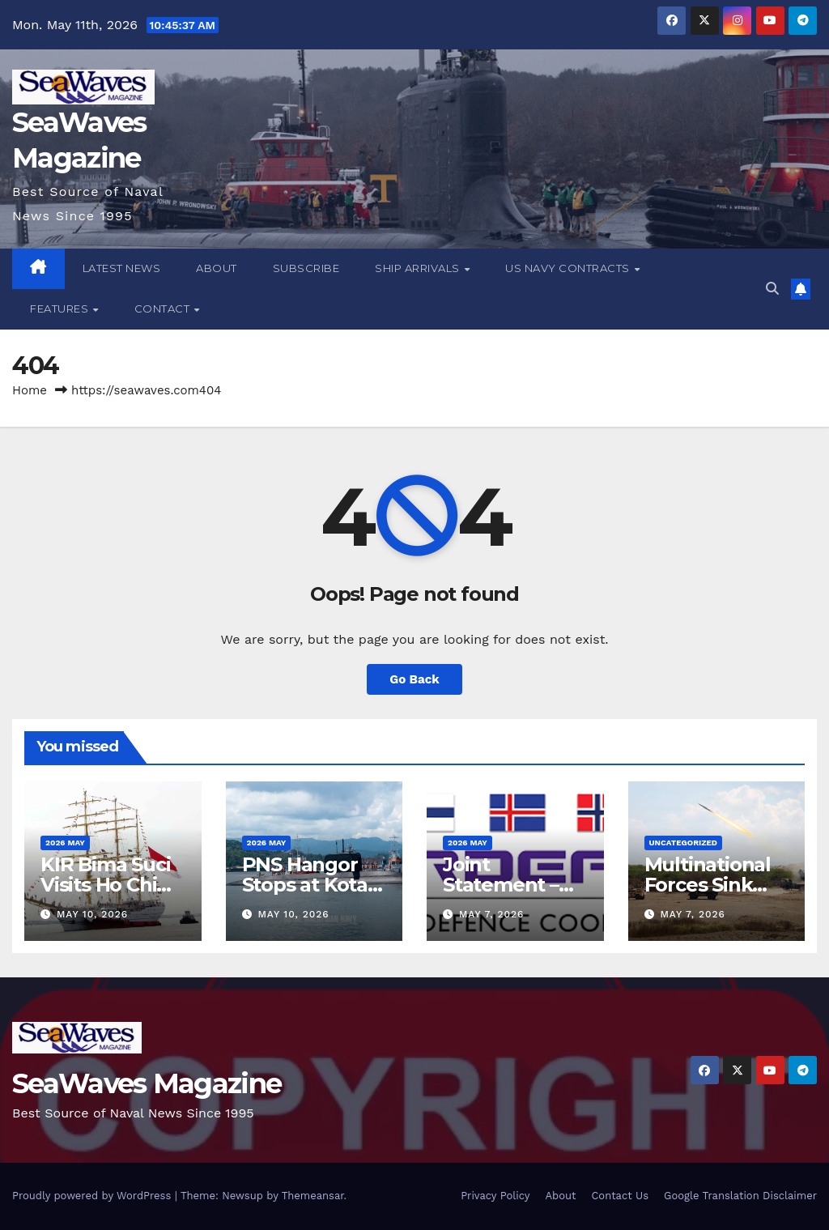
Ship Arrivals (418, 268)
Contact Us (619, 1196)
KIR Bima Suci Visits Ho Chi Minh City (105, 885)
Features (60, 308)
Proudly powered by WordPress (93, 1196)
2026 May (65, 842)
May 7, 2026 (491, 914)
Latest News (122, 268)
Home (29, 390)
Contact (163, 308)
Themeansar (313, 1196)
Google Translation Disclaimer (740, 1196)
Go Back (414, 679)
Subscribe (306, 268)
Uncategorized (683, 842)
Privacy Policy (495, 1196)
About (216, 268)
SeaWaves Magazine (146, 1083)
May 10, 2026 (92, 914)
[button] (772, 288)
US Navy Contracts (568, 268)
